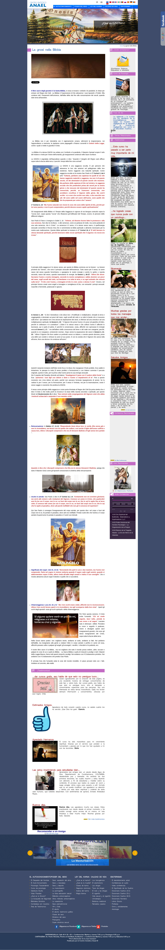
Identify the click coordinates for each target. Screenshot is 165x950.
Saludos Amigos (119, 357)
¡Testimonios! (43, 671)
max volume (132, 498)
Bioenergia (116, 269)
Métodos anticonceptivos (61, 896)
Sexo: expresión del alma (61, 880)
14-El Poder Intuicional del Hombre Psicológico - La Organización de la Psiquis (121, 525)
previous (115, 504)
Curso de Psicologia (120, 73)
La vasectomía (57, 901)
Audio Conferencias (122, 494)
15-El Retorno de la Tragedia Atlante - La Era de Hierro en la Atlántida (122, 532)
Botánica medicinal (99, 901)
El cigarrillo (96, 893)
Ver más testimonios (96, 819)
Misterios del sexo (59, 917)
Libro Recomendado (120, 463)
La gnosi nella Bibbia (130, 46)
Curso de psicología (38, 888)
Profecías (115, 904)
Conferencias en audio (120, 883)
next (126, 504)
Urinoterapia (96, 898)
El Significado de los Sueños (122, 888)
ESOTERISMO (125, 6)
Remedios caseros (98, 904)
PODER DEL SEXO (80, 6)
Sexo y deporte (57, 885)
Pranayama (56, 920)
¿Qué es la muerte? (83, 883)
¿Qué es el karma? (83, 880)
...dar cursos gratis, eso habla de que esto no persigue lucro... (65, 677)
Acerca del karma (82, 891)
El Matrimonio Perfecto (124, 491)
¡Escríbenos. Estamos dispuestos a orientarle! (120, 69)
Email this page (51, 833)
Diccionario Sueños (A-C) (121, 891)
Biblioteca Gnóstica (38, 901)
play (121, 504)
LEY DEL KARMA (96, 6)
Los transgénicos (98, 880)
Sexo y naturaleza (58, 883)
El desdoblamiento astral (121, 880)
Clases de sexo (58, 914)
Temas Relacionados (123, 135)
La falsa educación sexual (61, 893)
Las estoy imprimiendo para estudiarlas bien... (56, 770)
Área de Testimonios (38, 906)
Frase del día (118, 113)
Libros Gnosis (117, 901)
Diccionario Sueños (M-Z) (121, 896)
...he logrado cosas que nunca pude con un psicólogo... (122, 214)
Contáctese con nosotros (40, 904)
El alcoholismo (97, 883)
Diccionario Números (119, 898)
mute (113, 498)
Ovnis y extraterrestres (120, 906)
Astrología (115, 909)
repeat (121, 511)
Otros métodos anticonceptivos (63, 898)
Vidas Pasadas (36, 893)
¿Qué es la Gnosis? (38, 896)
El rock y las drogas (99, 891)
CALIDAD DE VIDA (111, 6)
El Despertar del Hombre (40, 880)
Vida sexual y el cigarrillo (101, 896)
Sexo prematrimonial (59, 904)
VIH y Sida (56, 906)
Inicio (121, 46)
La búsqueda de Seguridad (41, 898)
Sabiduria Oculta (37, 891)
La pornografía (57, 891)
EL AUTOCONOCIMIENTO (63, 6)
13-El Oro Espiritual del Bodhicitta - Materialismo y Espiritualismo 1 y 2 (121, 517)
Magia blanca (81, 893)
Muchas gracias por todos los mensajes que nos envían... (121, 314)
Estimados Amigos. (42, 705)
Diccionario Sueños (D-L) (121, 893)
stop (132, 504)
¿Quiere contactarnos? (121, 50)
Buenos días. (39, 805)
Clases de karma (82, 885)
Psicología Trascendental (40, 885)
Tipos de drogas (98, 888)
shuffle (124, 511)
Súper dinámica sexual (60, 922)
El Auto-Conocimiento (39, 883)
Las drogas (96, 885)
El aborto (55, 909)
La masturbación (58, 888)
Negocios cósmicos (83, 888)
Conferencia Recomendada (124, 413)
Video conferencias (118, 885)
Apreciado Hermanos (43, 740)
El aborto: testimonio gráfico (62, 912)
